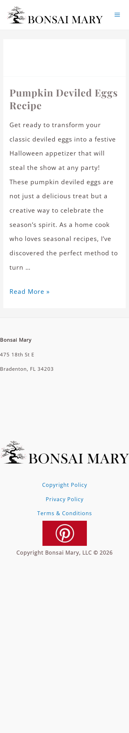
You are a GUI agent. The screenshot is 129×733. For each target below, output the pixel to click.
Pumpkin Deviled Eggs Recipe (63, 99)
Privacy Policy (65, 499)
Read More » (29, 291)
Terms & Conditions (64, 513)
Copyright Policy (64, 484)
